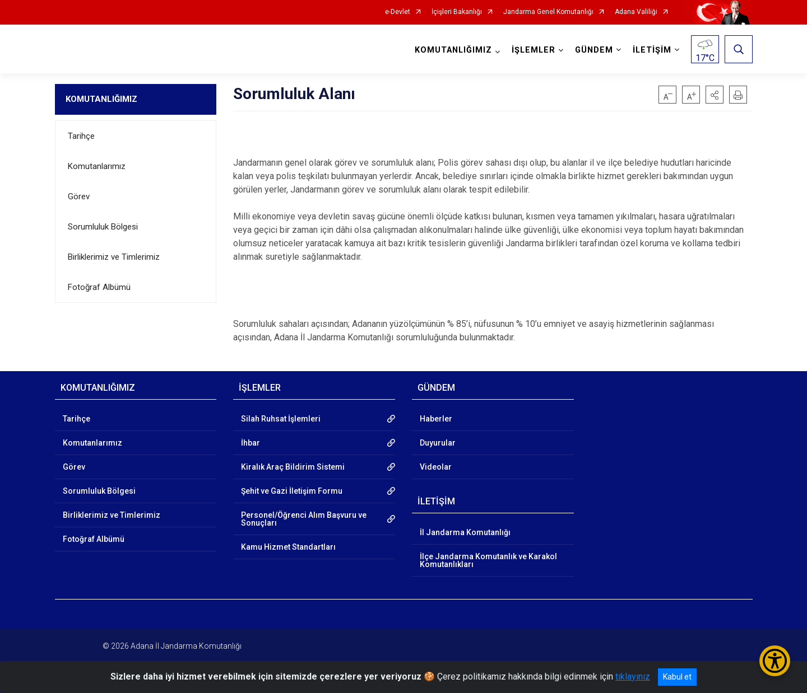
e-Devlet (397, 12)
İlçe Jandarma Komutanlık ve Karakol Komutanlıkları (488, 560)
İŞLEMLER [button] (533, 50)
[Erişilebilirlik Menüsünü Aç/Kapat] (774, 660)
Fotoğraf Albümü (99, 287)
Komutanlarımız (97, 166)
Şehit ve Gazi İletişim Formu (291, 490)
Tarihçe (81, 136)
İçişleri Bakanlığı (457, 12)
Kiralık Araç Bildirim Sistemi (293, 466)
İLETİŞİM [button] (652, 50)
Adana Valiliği (636, 12)
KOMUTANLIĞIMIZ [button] (453, 50)
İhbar (250, 442)
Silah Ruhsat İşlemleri (281, 418)
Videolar (436, 466)
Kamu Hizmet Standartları (288, 546)
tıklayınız (632, 676)
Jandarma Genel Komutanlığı (548, 12)
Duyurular (438, 442)
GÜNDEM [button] (594, 50)
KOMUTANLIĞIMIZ (101, 99)
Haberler (436, 418)
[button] (714, 95)
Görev (79, 196)
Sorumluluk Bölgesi (103, 227)
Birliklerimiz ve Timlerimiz (114, 257)
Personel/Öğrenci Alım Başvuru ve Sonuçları (304, 519)
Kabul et (677, 676)
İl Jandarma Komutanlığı (465, 532)
